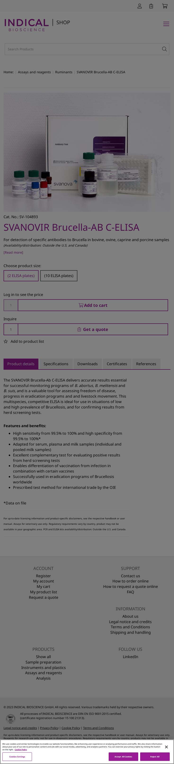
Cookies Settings (17, 757)
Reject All (154, 757)
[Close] (166, 748)
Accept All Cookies (123, 757)
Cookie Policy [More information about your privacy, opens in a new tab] (21, 750)
